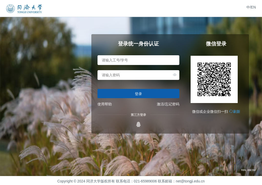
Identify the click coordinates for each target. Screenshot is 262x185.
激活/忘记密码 (168, 104)
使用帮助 (104, 104)
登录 (138, 94)
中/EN (251, 7)
